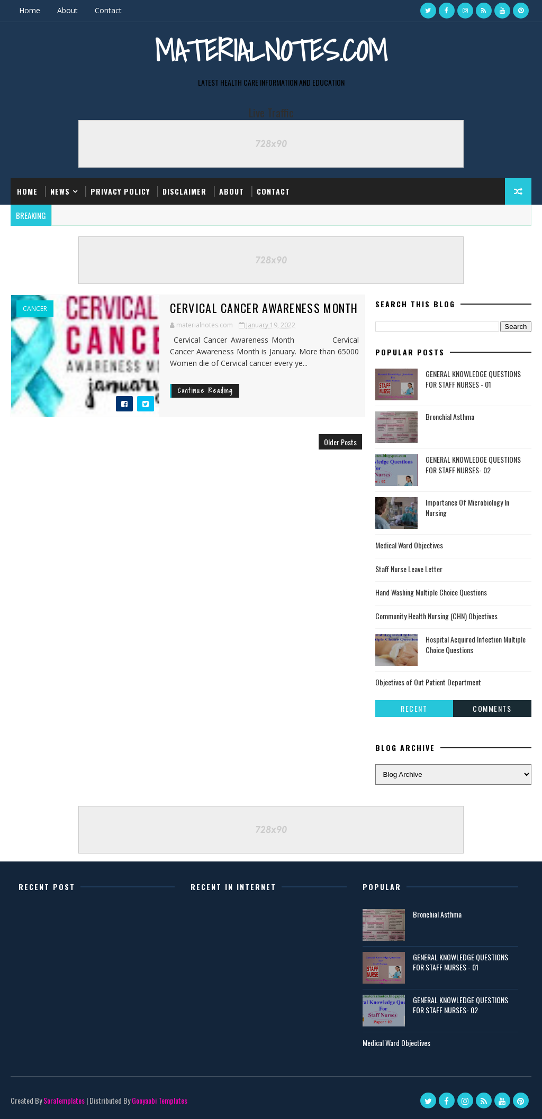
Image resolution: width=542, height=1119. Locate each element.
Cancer (35, 309)
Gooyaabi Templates (159, 1100)
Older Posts (340, 441)
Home (29, 10)
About (67, 10)
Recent (414, 708)
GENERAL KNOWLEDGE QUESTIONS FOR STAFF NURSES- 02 (473, 464)
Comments (492, 708)
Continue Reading (205, 391)
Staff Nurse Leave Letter (408, 568)
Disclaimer (184, 191)
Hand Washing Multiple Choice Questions (431, 592)
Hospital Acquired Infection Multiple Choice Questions (476, 644)
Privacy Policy (120, 191)
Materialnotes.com (271, 50)
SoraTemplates (64, 1100)
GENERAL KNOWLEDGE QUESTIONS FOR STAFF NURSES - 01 (473, 379)
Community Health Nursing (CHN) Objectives (436, 615)
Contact (108, 10)
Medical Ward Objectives (409, 545)
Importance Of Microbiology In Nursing (467, 507)
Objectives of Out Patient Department (428, 681)
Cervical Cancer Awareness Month (264, 307)
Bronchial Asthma (450, 416)
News (60, 191)
